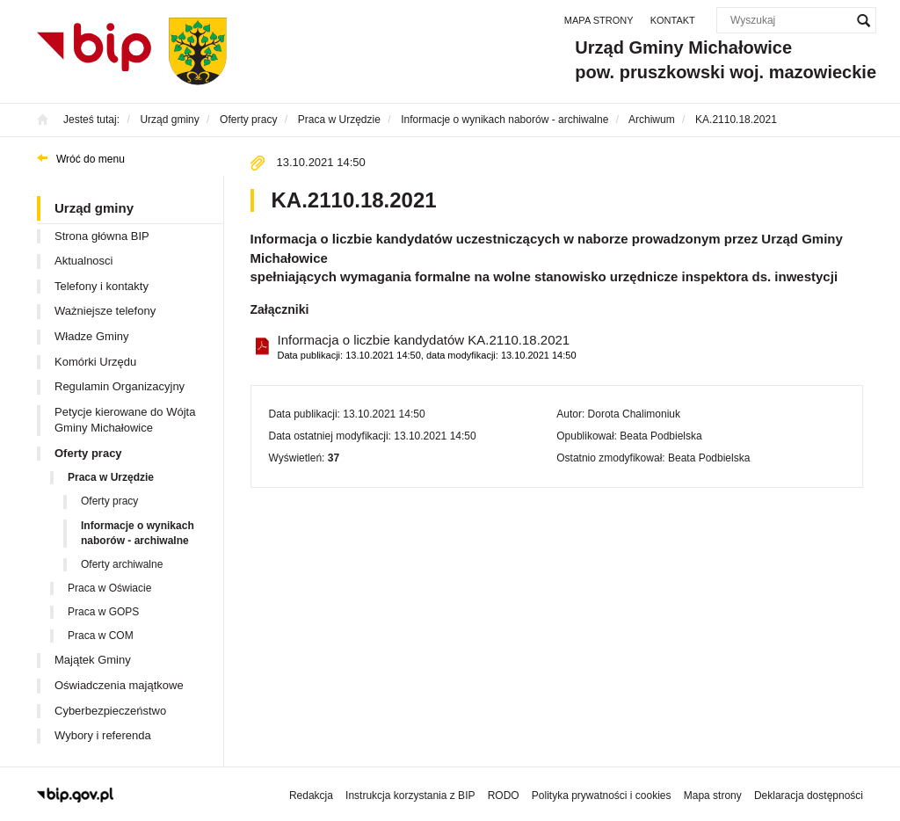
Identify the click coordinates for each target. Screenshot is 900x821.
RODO (503, 795)
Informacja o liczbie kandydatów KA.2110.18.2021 (427, 347)
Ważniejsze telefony (105, 310)
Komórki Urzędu (95, 361)
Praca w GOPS (103, 612)
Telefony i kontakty (101, 286)
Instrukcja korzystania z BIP (410, 795)
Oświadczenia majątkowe (119, 685)
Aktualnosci (83, 260)
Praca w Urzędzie (111, 477)
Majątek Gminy (92, 659)
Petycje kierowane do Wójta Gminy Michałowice (124, 420)
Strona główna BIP (101, 236)
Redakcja (311, 795)
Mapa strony (599, 20)
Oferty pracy (88, 453)
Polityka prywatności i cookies (601, 795)
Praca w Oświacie (109, 588)
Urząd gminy (94, 207)
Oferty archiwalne (122, 564)
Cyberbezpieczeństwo (110, 710)
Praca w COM (101, 635)
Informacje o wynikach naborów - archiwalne (137, 533)
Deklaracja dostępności (808, 795)
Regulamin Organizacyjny (119, 386)
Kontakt (672, 20)
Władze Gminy (91, 336)
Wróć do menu (90, 159)
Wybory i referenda (102, 735)
